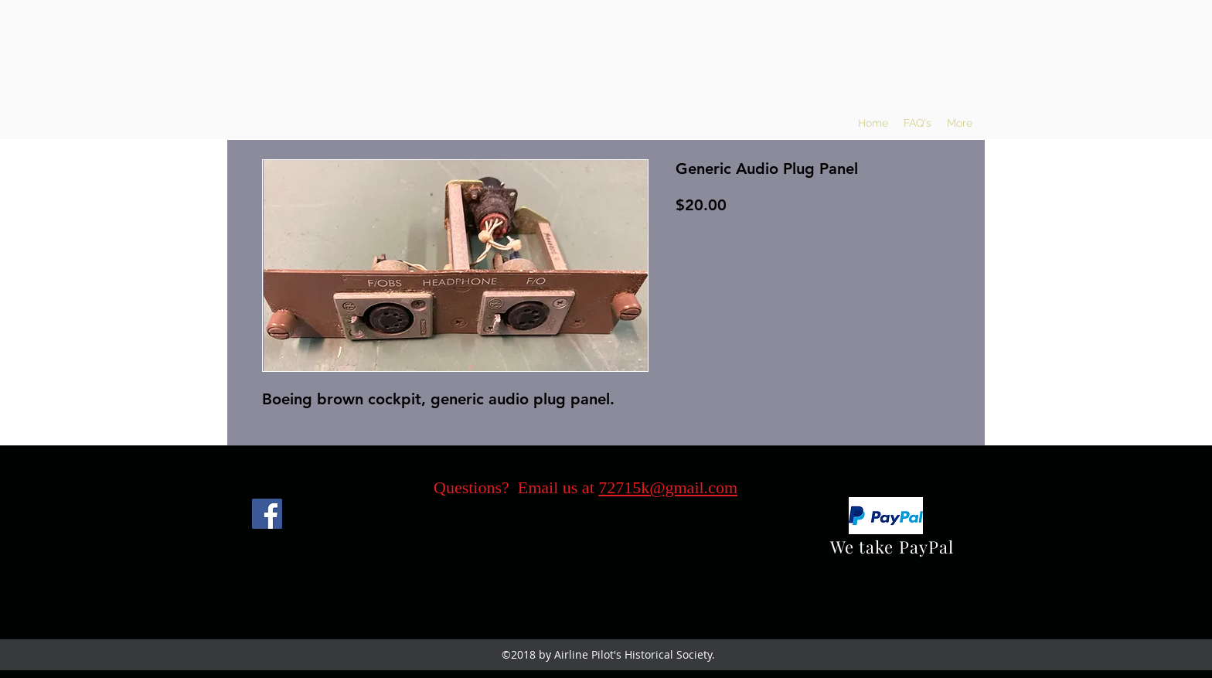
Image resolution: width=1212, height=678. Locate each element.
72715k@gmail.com (667, 487)
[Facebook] (267, 514)
